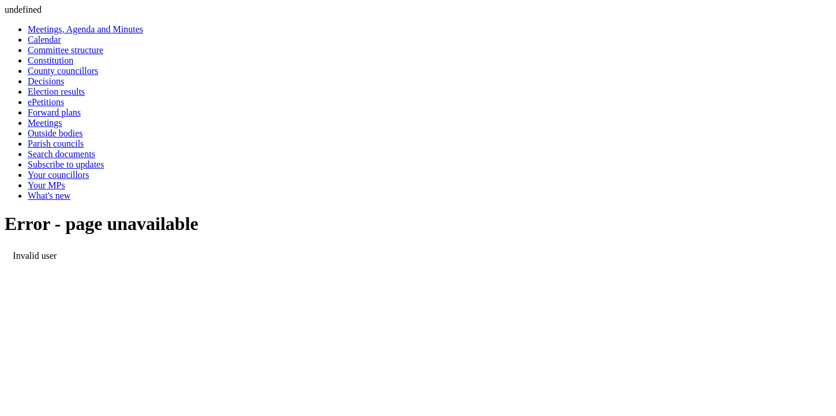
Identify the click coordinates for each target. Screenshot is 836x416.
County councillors (63, 71)
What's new (49, 195)
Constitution (50, 60)
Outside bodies (55, 133)
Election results (56, 91)
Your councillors (58, 175)
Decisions (46, 81)
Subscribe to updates (66, 164)
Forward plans (54, 112)
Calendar (44, 39)
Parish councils (56, 143)
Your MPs (46, 185)
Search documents (61, 154)
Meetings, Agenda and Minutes (85, 29)
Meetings (45, 123)
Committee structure (65, 50)
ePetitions (46, 102)
